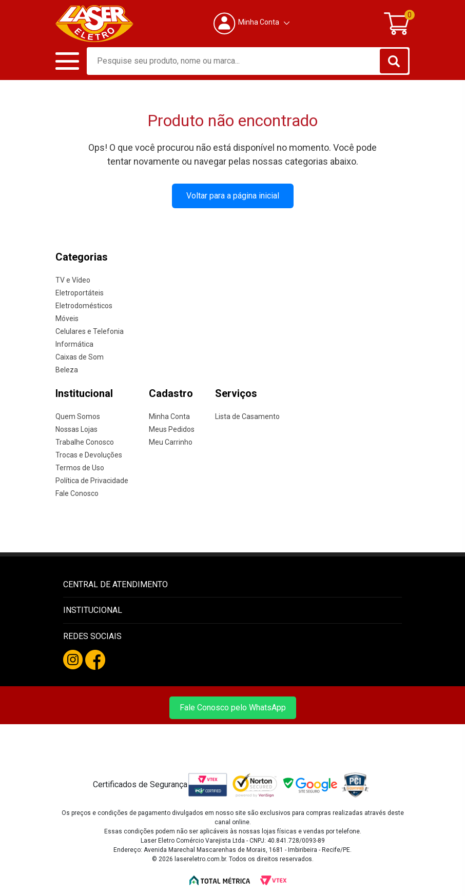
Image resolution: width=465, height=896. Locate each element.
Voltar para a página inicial (232, 195)
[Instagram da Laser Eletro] (73, 659)
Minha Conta (169, 416)
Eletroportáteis (79, 292)
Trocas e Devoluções (88, 454)
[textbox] (248, 60)
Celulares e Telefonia (89, 331)
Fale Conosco (77, 493)
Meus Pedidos (172, 429)
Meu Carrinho (170, 441)
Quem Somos (77, 416)
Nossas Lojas (76, 429)
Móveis (67, 318)
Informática (74, 344)
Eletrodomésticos (83, 305)
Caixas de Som (79, 356)
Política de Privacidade (91, 480)
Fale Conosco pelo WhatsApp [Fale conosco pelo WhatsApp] (233, 707)
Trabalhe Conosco (84, 441)
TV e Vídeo (72, 279)
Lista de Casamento (247, 416)
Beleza (66, 369)
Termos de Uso (79, 467)
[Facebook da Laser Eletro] (95, 659)
